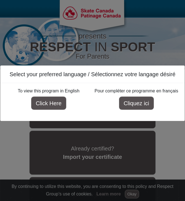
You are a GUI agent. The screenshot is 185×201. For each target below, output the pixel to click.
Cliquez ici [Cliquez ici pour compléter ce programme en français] (136, 103)
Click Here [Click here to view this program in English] (49, 103)
